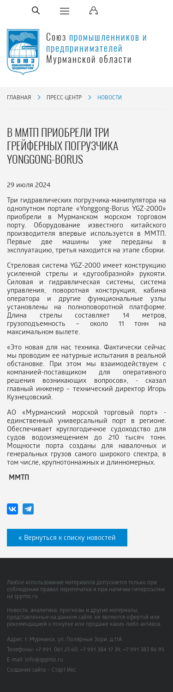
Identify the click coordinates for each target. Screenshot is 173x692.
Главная (19, 98)
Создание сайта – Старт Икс (41, 670)
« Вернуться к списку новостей (67, 538)
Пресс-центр (64, 98)
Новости (109, 98)
